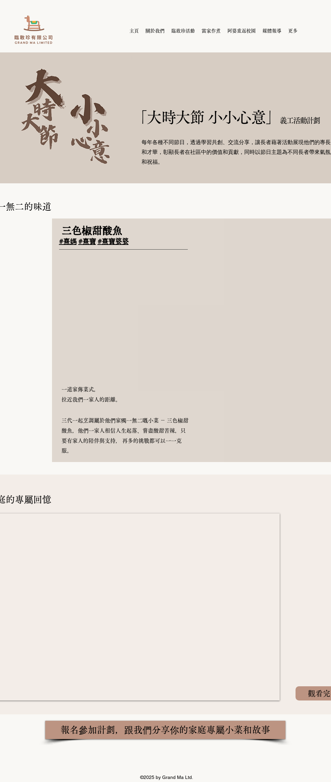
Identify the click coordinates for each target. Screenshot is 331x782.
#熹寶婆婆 (113, 241)
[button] (123, 318)
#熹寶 (87, 241)
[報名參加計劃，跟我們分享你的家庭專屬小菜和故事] (165, 730)
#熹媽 (68, 241)
